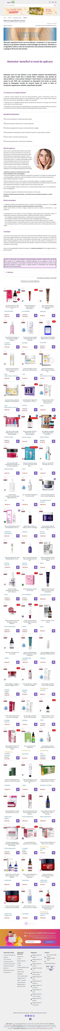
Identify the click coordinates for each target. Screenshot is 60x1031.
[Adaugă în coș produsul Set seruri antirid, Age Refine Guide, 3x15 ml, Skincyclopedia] (18, 441)
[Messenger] (28, 1016)
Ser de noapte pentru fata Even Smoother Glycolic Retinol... (30, 812)
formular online (21, 986)
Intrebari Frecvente (9, 966)
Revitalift (6, 818)
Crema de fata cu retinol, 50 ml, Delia (30, 589)
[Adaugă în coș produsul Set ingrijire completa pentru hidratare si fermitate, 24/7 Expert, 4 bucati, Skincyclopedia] (53, 441)
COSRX (42, 720)
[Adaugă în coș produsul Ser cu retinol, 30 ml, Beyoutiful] (35, 758)
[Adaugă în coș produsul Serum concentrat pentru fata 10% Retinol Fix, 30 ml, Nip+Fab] (35, 567)
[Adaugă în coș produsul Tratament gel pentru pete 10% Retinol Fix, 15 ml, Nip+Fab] (18, 567)
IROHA (24, 469)
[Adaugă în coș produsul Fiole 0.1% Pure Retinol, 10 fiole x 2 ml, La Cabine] (53, 852)
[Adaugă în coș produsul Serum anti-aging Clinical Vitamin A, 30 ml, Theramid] (18, 789)
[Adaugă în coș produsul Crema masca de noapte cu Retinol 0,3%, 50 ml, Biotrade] (35, 347)
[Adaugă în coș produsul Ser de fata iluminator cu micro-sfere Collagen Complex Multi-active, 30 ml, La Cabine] (18, 347)
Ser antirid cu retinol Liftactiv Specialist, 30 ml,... (47, 746)
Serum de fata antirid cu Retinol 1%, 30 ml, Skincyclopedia (30, 433)
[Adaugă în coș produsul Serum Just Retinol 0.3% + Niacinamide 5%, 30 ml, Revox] (53, 567)
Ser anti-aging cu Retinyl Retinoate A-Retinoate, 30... (48, 653)
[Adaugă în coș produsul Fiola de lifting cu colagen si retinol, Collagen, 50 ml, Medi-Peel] (35, 694)
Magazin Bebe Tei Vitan (36, 991)
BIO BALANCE (7, 880)
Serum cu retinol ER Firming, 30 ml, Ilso (47, 463)
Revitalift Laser (43, 882)
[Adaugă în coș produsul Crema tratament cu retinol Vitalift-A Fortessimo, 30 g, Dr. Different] (35, 315)
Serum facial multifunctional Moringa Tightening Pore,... (12, 496)
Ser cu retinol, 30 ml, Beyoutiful (30, 746)
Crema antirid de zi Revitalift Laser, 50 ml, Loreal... (48, 876)
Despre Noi (20, 956)
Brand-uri (6, 968)
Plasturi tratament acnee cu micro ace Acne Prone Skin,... (30, 464)
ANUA (5, 594)
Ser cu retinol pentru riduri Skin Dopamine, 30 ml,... (12, 526)
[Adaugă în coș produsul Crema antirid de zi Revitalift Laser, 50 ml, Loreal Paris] (53, 884)
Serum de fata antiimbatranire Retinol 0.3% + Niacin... (12, 590)
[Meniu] (5, 2)
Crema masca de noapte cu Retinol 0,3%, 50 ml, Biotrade (30, 339)
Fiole (41, 850)
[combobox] (30, 5)
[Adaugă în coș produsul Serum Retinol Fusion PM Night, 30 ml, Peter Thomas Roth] (53, 820)
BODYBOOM (7, 532)
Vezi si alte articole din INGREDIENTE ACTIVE (45, 25)
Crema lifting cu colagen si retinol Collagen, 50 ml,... (12, 684)
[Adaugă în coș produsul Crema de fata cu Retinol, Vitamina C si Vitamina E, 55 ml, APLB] (18, 409)
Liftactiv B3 (43, 755)
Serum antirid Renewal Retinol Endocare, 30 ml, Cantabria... (30, 654)
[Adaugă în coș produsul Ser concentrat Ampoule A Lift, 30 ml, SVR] (35, 504)
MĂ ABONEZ (49, 942)
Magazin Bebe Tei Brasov (36, 960)
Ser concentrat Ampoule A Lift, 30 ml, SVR (30, 495)
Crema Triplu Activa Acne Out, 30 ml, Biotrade (12, 716)
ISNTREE (6, 658)
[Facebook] (26, 1016)
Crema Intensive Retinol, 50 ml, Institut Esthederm (48, 495)
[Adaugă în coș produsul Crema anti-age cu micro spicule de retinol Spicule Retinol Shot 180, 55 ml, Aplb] (35, 378)
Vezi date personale (44, 937)
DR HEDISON (25, 914)
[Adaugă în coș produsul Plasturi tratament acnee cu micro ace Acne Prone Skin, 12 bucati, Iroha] (35, 473)
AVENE (41, 405)
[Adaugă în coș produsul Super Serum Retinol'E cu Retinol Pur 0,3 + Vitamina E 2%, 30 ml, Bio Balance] (35, 884)
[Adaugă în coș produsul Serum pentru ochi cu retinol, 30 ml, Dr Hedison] (35, 917)
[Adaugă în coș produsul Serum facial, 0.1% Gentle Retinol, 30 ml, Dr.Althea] (53, 346)
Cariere (19, 958)
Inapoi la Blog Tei (8, 25)
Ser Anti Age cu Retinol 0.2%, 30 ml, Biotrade (30, 716)
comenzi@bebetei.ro (50, 963)
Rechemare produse (9, 970)
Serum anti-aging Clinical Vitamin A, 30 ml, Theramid (12, 780)
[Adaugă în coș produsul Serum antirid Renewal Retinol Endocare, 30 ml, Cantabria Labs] (35, 662)
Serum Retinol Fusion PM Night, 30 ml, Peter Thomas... (48, 812)
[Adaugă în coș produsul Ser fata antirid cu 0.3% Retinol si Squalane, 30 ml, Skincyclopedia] (18, 315)
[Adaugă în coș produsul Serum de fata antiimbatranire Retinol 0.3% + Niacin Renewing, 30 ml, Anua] (18, 598)
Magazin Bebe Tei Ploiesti (36, 999)
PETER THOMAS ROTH (9, 626)
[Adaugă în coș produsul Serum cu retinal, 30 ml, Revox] (53, 630)
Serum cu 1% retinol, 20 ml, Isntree (12, 653)
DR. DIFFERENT (26, 311)
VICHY (41, 753)
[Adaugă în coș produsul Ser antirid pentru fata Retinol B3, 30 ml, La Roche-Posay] (53, 917)
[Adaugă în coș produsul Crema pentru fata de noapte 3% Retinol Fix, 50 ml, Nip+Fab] (53, 535)
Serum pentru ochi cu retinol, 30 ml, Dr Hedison (30, 906)
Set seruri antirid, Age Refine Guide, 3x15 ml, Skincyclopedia (12, 433)
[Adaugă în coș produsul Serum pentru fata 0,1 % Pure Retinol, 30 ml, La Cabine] (18, 757)
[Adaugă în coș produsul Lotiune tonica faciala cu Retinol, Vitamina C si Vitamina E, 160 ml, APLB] (18, 378)
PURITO (24, 626)
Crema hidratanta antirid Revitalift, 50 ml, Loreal (12, 811)
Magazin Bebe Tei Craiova (36, 965)
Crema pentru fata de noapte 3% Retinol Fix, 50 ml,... (48, 527)
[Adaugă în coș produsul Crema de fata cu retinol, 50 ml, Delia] (35, 598)
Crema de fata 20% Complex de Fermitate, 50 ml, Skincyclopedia (12, 464)
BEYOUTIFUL (25, 754)
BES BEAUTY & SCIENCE (46, 785)
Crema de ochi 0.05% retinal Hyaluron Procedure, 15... (48, 401)
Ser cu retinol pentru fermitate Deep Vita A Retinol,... (48, 307)
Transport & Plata (8, 961)
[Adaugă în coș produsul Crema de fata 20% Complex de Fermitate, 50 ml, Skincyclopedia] (18, 473)
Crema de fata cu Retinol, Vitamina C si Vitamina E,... (12, 400)
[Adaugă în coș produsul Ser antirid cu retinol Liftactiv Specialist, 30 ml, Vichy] (53, 757)
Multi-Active (7, 344)
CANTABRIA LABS (26, 658)
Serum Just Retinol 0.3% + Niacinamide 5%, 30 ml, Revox (48, 559)
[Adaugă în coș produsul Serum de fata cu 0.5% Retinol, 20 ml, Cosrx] (53, 724)
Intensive (42, 502)
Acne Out (6, 722)
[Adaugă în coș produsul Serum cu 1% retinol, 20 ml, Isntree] (18, 662)
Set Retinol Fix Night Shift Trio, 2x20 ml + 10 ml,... (30, 400)
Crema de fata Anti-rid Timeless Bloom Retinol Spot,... (30, 622)
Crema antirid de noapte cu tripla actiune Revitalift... (12, 906)
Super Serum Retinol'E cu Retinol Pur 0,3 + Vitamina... (30, 876)
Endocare (24, 660)
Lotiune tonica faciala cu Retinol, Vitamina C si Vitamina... (12, 370)
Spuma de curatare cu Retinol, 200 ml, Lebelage (30, 526)
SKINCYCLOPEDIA (8, 311)
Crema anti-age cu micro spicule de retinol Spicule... (30, 369)
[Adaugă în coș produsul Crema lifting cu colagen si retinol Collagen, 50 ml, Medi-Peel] (18, 694)
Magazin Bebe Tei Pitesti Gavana (36, 973)
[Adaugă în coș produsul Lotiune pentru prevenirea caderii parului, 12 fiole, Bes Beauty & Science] (53, 789)
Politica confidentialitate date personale (23, 967)
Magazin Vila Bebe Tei (36, 969)
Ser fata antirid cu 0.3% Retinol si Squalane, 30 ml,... (12, 307)
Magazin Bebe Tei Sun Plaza (36, 986)
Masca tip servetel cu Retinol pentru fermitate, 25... (48, 370)
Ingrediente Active (17, 17)
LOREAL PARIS (7, 816)
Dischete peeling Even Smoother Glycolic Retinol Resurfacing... (12, 844)
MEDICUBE (42, 311)
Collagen (6, 691)
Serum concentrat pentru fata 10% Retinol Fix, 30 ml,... (30, 559)
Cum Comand (7, 959)
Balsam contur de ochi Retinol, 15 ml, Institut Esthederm (48, 590)
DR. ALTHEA (43, 342)
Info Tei (9, 17)
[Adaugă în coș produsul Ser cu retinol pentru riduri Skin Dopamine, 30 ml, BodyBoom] (18, 535)
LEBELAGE (24, 532)
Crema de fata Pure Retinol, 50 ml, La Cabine (30, 843)
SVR (23, 500)
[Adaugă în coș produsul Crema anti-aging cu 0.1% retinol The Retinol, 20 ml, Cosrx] (35, 789)
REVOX (42, 563)
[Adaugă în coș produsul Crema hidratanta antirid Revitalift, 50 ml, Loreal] (18, 820)
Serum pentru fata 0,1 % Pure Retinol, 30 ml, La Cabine (12, 747)
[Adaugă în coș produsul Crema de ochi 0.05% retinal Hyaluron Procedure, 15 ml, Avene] (53, 409)
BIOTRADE (24, 343)
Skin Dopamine (8, 533)
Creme (24, 850)
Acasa (5, 17)
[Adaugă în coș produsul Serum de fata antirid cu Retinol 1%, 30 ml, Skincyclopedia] (35, 441)
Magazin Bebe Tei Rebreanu (36, 982)
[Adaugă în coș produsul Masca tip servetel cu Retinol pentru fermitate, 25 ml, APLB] (53, 378)
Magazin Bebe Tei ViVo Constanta (36, 995)
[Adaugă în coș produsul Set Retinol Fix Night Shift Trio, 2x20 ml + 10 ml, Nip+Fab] (35, 409)
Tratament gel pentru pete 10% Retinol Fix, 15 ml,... (12, 558)
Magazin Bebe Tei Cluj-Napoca (36, 1004)
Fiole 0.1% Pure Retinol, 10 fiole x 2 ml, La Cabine (47, 843)
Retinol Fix (42, 533)
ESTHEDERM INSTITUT (45, 500)
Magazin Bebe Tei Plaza (36, 978)
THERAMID (42, 658)
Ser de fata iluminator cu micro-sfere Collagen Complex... (12, 339)
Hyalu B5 (42, 915)
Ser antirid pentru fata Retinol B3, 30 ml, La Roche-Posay (48, 907)
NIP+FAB (24, 405)
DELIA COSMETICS (26, 594)
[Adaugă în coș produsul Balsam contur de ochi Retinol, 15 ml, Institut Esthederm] (53, 599)
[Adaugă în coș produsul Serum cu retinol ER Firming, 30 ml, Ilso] (53, 473)
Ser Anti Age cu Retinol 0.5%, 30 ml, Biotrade (47, 684)
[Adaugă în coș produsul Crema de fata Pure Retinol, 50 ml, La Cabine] (35, 852)
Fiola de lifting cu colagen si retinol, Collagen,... (30, 684)
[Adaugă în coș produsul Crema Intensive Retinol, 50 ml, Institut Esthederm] (53, 504)
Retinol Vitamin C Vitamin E (11, 376)
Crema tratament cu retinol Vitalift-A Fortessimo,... (30, 307)
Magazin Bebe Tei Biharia (36, 956)
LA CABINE (7, 343)
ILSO (41, 469)
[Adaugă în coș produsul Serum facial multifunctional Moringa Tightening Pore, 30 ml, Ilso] (18, 504)
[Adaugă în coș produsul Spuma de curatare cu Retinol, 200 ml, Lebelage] (35, 535)
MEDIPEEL (6, 690)
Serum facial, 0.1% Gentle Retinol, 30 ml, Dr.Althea (48, 338)
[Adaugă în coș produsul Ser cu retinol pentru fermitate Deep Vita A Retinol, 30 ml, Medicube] (53, 315)
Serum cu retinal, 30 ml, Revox (47, 621)
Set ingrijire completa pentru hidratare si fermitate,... (48, 433)
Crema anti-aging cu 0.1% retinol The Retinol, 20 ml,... (30, 781)
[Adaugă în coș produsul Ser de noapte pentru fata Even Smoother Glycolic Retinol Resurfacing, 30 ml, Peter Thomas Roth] (35, 820)
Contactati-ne (7, 972)
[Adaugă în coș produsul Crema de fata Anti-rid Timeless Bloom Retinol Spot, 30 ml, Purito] (35, 630)
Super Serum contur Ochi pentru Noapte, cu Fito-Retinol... (12, 876)
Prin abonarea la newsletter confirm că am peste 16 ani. (41, 936)
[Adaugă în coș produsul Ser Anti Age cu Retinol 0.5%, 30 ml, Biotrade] (53, 694)
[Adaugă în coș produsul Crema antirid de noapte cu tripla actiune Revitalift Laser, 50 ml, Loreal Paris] (18, 917)
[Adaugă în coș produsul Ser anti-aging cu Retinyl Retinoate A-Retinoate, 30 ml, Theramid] (53, 662)
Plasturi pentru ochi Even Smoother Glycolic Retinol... (12, 622)
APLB (5, 374)
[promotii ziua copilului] (30, 11)
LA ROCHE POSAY (44, 914)
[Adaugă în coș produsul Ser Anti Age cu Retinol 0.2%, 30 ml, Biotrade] (35, 724)
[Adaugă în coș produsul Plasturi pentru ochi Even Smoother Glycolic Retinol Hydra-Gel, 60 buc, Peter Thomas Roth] (18, 630)
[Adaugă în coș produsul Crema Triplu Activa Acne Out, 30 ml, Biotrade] (18, 724)
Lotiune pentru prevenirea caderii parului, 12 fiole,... (47, 780)
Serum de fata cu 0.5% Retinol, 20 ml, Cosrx (47, 716)
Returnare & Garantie (9, 963)
